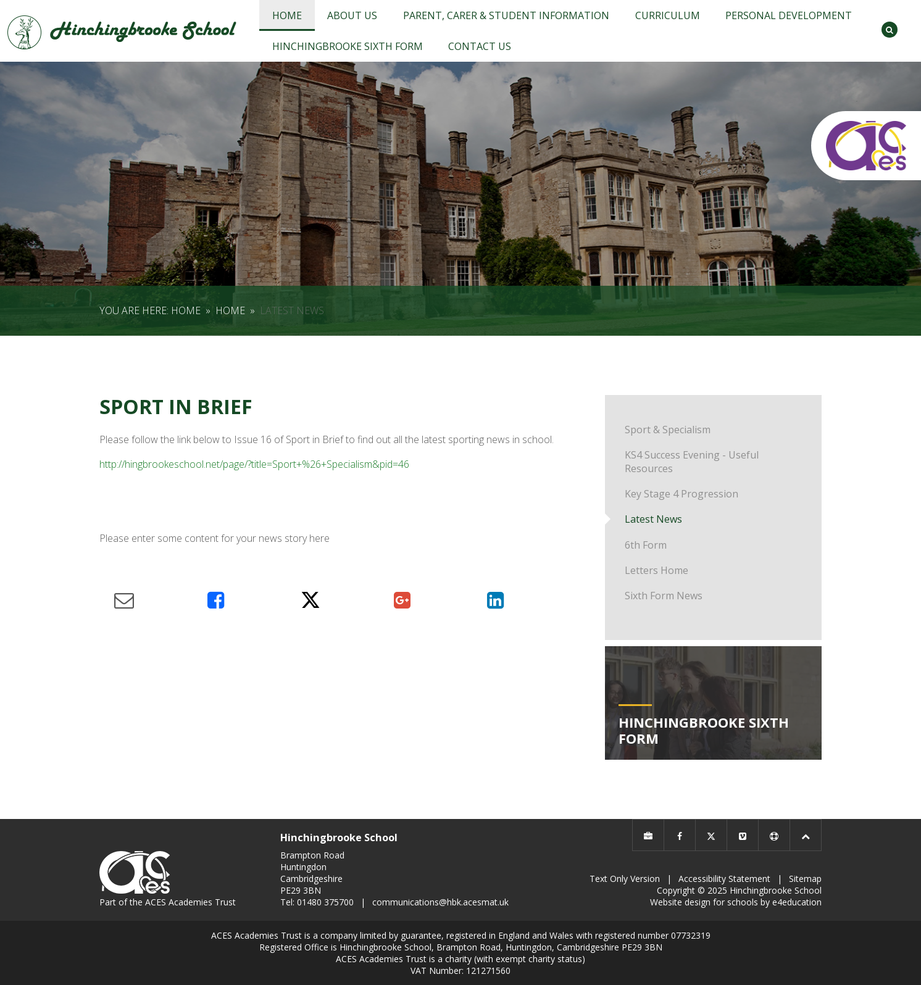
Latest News (292, 310)
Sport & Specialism (668, 429)
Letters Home (656, 570)
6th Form (646, 545)
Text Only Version (625, 878)
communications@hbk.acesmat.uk (440, 902)
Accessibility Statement (724, 878)
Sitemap (805, 878)
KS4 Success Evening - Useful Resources (692, 461)
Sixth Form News (663, 595)
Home (186, 310)
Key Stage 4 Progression (681, 494)
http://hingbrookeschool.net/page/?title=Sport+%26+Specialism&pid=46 (254, 464)
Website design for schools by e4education (736, 902)
